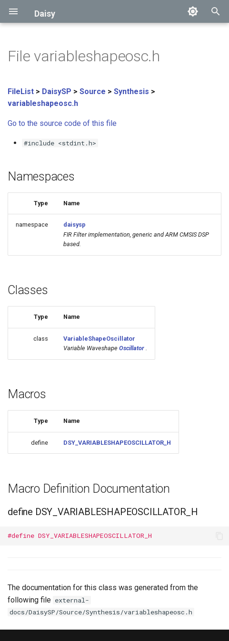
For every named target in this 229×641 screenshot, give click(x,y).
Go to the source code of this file (62, 123)
